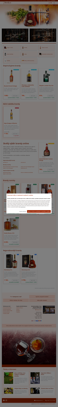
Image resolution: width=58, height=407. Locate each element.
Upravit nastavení (22, 211)
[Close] (50, 195)
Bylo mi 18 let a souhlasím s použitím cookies (39, 211)
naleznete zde (23, 207)
